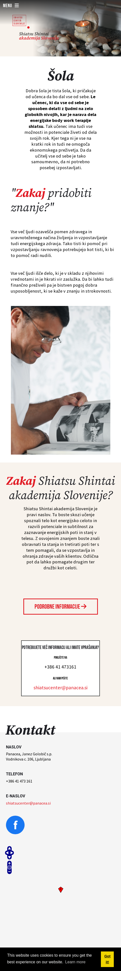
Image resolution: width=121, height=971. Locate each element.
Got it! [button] (107, 959)
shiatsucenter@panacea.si (60, 688)
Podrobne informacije (60, 607)
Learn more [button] (75, 962)
